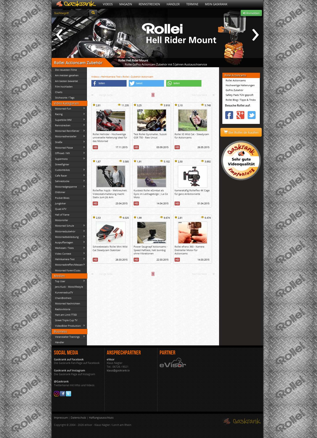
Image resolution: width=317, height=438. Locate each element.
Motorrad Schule (68, 225)
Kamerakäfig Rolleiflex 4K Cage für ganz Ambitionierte (192, 192)
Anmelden (251, 13)
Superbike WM (68, 119)
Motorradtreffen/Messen (68, 265)
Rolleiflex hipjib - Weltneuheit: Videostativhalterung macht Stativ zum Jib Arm (110, 194)
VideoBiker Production (68, 326)
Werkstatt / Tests (68, 248)
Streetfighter (62, 164)
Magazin (125, 4)
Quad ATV (60, 209)
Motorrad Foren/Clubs (67, 270)
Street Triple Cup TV (66, 320)
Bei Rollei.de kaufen (241, 132)
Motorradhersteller (68, 136)
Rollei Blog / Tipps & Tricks (241, 99)
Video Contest (68, 253)
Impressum (61, 417)
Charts (58, 92)
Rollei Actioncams (236, 80)
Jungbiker (60, 203)
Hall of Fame (62, 214)
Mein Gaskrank (216, 4)
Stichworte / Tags (64, 97)
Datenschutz (78, 417)
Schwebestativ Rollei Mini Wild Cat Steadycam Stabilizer (110, 248)
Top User (68, 281)
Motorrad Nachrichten (67, 303)
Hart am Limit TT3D (66, 314)
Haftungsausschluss (101, 417)
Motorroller (61, 220)
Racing (68, 114)
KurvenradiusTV (64, 292)
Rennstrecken (149, 4)
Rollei (126, 76)
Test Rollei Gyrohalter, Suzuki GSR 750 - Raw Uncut (150, 135)
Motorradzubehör (68, 231)
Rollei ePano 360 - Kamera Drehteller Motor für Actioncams (189, 250)
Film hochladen (64, 86)
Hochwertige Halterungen (240, 85)
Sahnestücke (68, 181)
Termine (192, 4)
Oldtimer (60, 192)
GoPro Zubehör (234, 90)
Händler (173, 4)
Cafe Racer (68, 175)
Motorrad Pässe (68, 147)
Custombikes (68, 170)
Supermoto (68, 158)
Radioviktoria (62, 309)
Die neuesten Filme (66, 69)
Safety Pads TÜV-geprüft (239, 95)
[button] (109, 83)
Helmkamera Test (68, 259)
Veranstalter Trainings (68, 336)
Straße (68, 142)
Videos (108, 4)
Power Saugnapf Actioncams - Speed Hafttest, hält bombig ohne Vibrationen (151, 250)
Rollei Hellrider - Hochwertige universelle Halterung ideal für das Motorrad (110, 137)
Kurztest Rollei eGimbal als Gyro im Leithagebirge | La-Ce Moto (151, 194)
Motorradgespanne (68, 186)
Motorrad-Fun (68, 108)
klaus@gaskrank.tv (118, 370)
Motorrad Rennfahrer (68, 131)
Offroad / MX (68, 153)
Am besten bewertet (66, 81)
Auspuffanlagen (68, 242)
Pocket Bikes (62, 197)
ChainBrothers (63, 298)
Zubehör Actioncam (142, 76)
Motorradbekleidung (68, 237)
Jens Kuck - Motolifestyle (69, 286)
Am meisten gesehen (67, 75)
